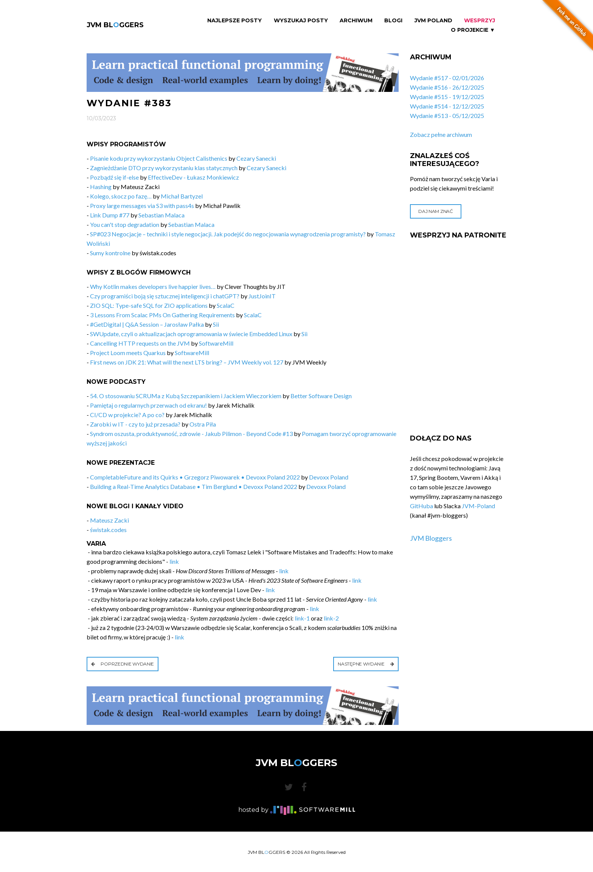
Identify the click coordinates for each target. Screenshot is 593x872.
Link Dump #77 (109, 215)
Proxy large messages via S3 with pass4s (142, 205)
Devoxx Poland (328, 477)
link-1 (302, 618)
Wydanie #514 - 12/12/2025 (447, 106)
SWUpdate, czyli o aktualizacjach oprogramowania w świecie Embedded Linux (191, 333)
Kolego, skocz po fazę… (121, 196)
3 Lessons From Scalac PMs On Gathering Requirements (162, 314)
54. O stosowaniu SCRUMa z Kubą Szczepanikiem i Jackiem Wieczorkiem (185, 395)
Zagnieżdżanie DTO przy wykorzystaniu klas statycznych (164, 167)
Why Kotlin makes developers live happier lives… (153, 286)
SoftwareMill (216, 343)
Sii (216, 324)
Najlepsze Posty (234, 20)
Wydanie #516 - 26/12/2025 (447, 87)
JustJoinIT (262, 295)
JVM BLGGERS (115, 25)
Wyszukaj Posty (301, 20)
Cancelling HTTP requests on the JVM (140, 343)
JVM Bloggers (431, 538)
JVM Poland (433, 20)
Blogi (393, 20)
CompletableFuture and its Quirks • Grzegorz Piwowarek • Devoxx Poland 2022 (195, 477)
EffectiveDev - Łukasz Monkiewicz (193, 177)
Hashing (101, 186)
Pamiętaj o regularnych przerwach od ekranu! (148, 405)
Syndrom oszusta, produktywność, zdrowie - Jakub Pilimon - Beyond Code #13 (191, 433)
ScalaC (225, 305)
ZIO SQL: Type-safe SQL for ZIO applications (149, 305)
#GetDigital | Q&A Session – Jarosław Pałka (147, 324)
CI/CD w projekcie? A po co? (127, 414)
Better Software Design (321, 395)
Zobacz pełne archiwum (441, 134)
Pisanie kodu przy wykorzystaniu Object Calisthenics (158, 158)
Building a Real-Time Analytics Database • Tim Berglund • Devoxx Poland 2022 (193, 486)
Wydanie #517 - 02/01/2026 (447, 77)
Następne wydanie (366, 664)
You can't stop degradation (124, 224)
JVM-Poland (478, 505)
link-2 (331, 618)
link (174, 561)
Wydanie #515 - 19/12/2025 (447, 96)
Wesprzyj (479, 20)
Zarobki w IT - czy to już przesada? (135, 424)
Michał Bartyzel (182, 196)
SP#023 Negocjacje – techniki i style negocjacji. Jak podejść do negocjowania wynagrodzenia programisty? (228, 233)
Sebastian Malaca (161, 215)
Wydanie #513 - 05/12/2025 (447, 115)
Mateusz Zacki (109, 520)
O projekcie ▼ (473, 30)
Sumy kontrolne (110, 252)
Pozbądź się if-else (114, 177)
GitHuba (421, 505)
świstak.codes (108, 529)
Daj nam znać (435, 211)
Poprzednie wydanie (122, 664)
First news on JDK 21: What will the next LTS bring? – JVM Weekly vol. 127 (186, 362)
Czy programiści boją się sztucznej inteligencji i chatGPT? (164, 295)
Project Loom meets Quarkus (128, 352)
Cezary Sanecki (256, 158)
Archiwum (356, 20)
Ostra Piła (202, 424)
